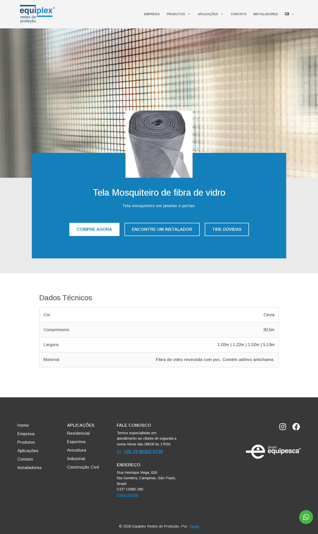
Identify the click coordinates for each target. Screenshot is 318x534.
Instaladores (265, 14)
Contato (238, 14)
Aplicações (212, 14)
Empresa (152, 14)
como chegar (128, 495)
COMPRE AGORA (94, 229)
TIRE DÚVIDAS (226, 229)
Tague (194, 526)
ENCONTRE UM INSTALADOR (162, 229)
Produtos (180, 14)
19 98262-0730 (147, 451)
